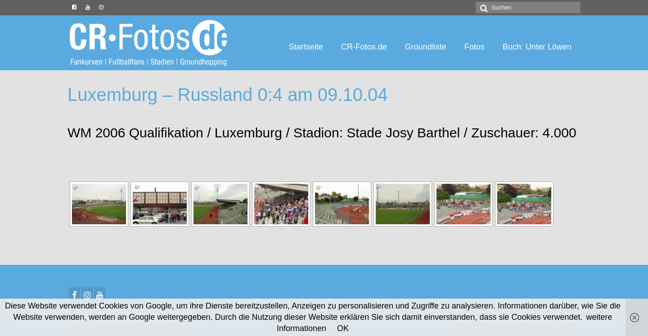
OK (343, 328)
